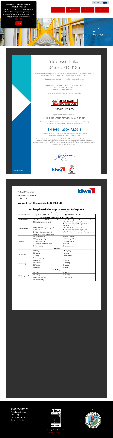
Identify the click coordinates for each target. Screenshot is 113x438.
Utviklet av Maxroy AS (55, 432)
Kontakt (102, 10)
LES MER (18, 19)
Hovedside (58, 10)
